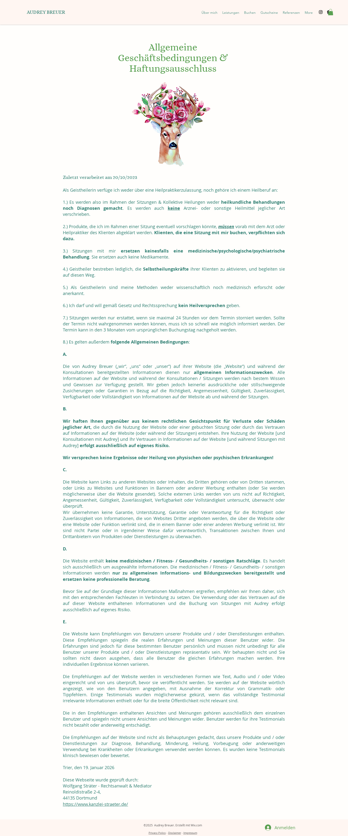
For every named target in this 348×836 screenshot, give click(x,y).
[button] (231, 12)
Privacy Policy (157, 833)
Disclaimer (174, 833)
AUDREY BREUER (46, 12)
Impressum (190, 833)
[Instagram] (320, 12)
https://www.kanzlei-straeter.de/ (95, 804)
